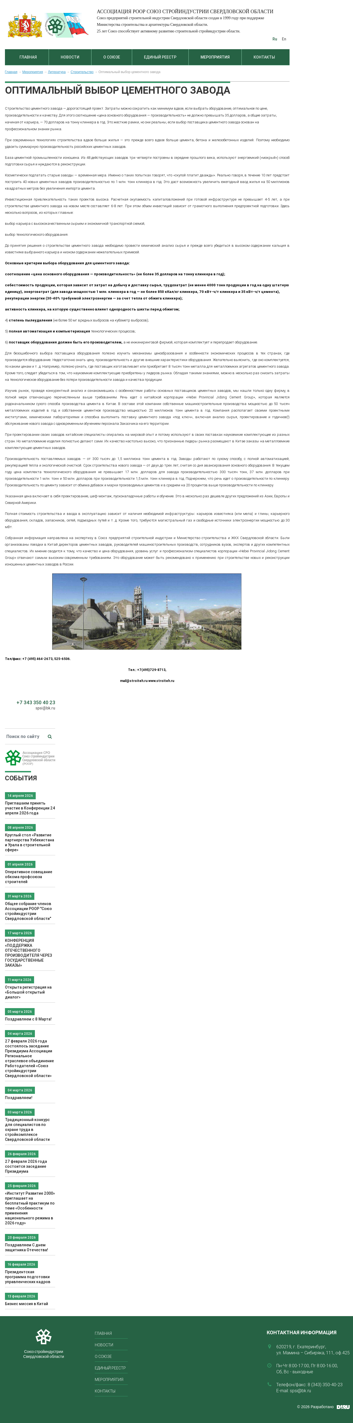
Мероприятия (215, 57)
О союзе (111, 57)
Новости (70, 57)
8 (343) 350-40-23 (325, 1384)
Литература (57, 72)
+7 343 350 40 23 (35, 702)
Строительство (82, 72)
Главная (28, 57)
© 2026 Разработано (315, 1407)
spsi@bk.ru (45, 708)
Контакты (264, 57)
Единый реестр (160, 57)
